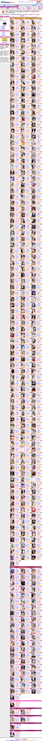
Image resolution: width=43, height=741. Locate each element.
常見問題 (3, 32)
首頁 (4, 5)
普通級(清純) (20, 14)
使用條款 (3, 35)
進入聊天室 (27, 27)
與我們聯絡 (37, 3)
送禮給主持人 (17, 22)
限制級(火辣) (8, 14)
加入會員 (41, 3)
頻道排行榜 (34, 5)
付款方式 (3, 33)
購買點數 (2, 26)
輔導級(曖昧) (14, 14)
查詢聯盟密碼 (4, 42)
